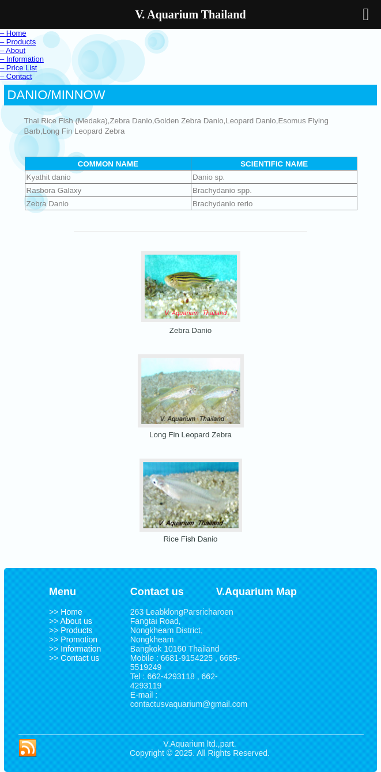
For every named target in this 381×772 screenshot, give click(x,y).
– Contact (16, 76)
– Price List (18, 67)
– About (12, 50)
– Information (22, 59)
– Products (18, 41)
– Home (13, 33)
